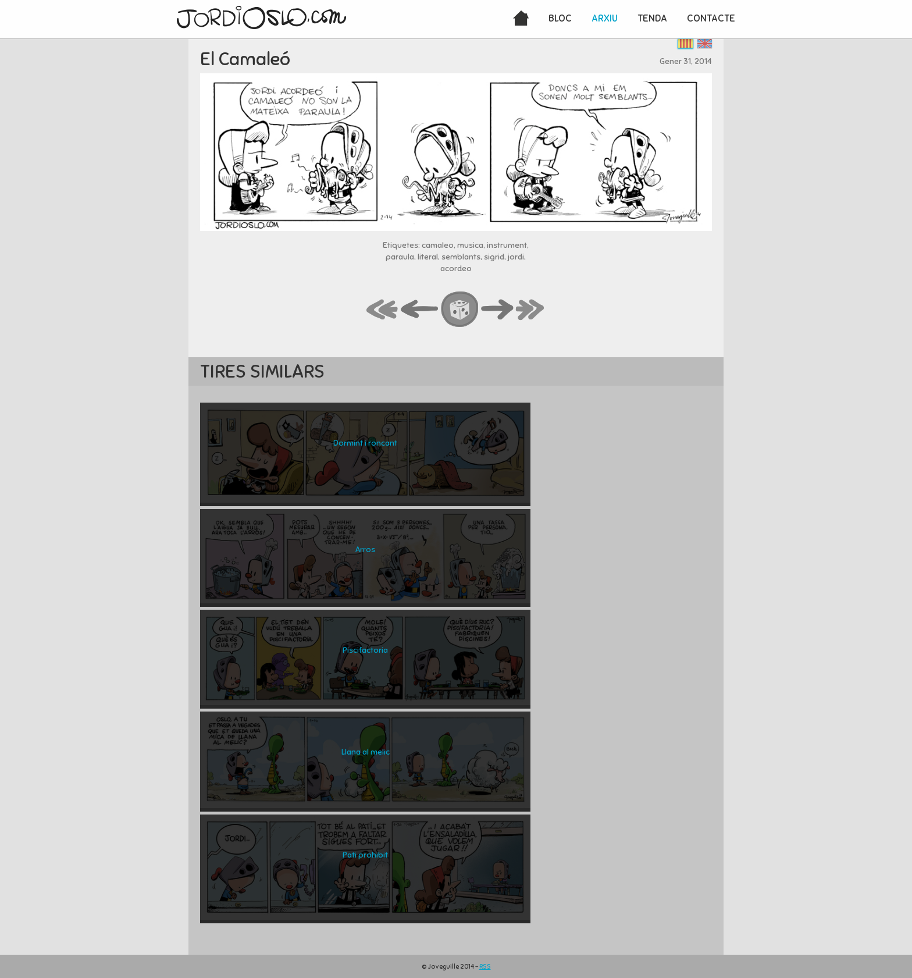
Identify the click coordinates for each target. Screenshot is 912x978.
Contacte (711, 18)
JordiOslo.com (261, 17)
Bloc (560, 18)
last (530, 310)
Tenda (652, 18)
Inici (521, 19)
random (460, 310)
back (420, 310)
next (497, 310)
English (704, 43)
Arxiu (605, 18)
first (382, 310)
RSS (485, 966)
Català (685, 43)
